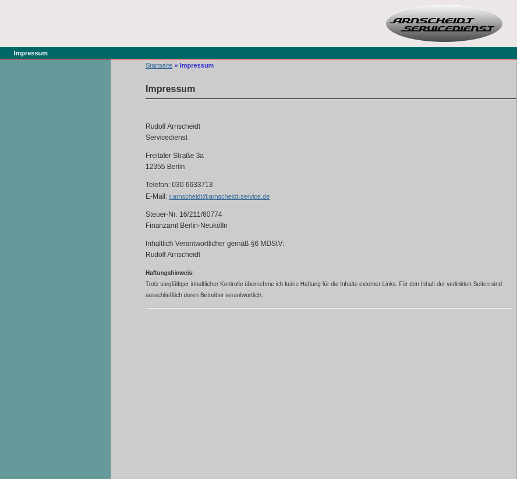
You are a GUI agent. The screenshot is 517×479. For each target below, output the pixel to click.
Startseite (159, 65)
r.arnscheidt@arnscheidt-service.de (219, 196)
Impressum (30, 53)
